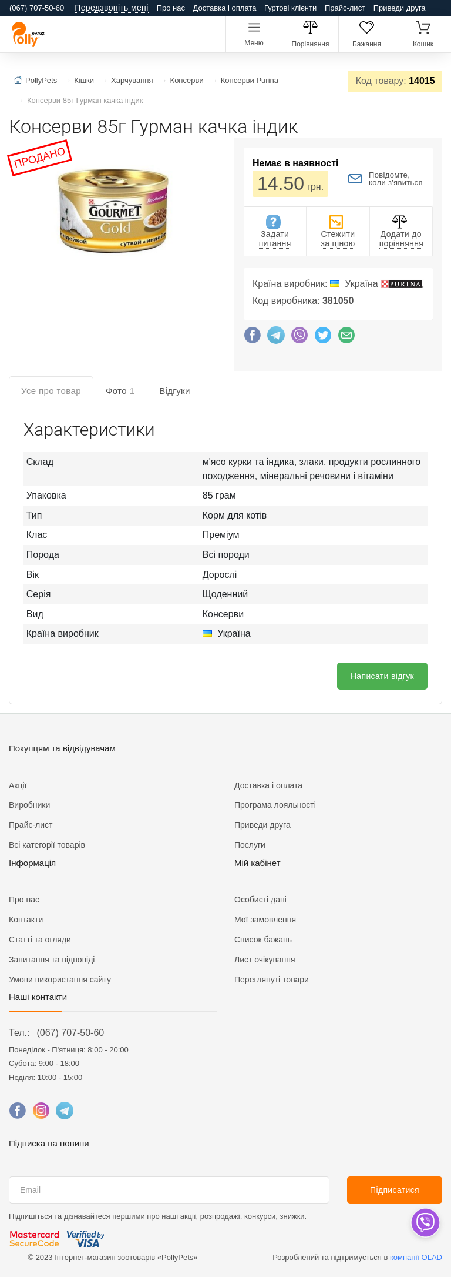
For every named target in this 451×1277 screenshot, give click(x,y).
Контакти (26, 919)
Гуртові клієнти (290, 8)
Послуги (249, 845)
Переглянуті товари (271, 979)
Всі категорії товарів (47, 845)
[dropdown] (425, 1222)
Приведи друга (399, 8)
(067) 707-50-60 (70, 1033)
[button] (112, 213)
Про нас (171, 8)
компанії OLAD (416, 1257)
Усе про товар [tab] (51, 391)
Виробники (29, 805)
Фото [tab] (120, 391)
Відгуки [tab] (174, 391)
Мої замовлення (265, 919)
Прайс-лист (345, 8)
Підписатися (394, 1190)
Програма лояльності (275, 805)
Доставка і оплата (225, 8)
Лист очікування (264, 959)
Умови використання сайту (60, 979)
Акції (17, 785)
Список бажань (263, 939)
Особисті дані (260, 899)
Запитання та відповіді (52, 959)
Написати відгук (382, 676)
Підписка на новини (49, 1143)
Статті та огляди (40, 939)
